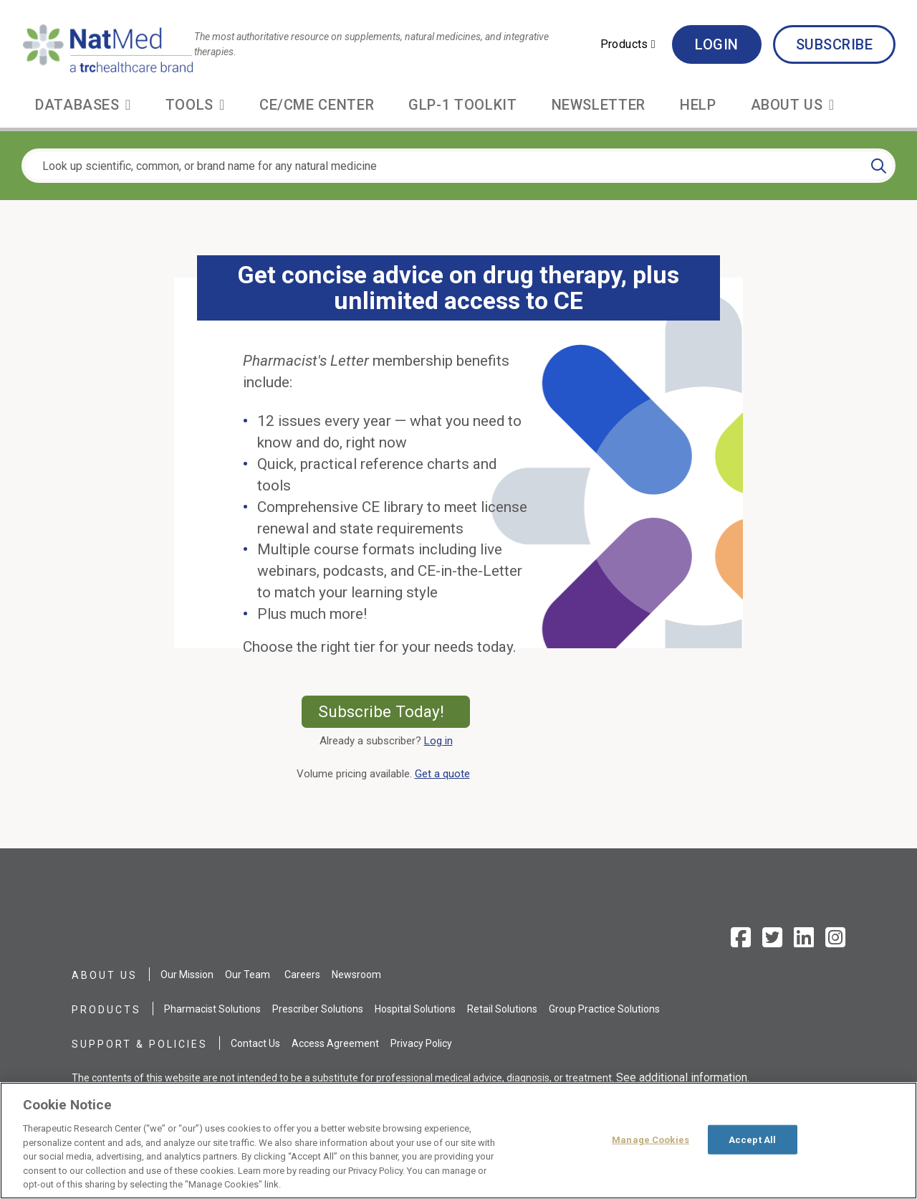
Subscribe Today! (394, 711)
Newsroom (356, 974)
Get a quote (445, 773)
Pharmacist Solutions (212, 1009)
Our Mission (186, 974)
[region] (458, 1140)
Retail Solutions (502, 1009)
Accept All (752, 1139)
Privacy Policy (421, 1043)
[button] (628, 44)
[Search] (879, 165)
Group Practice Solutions (604, 1009)
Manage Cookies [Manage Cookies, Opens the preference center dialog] (650, 1139)
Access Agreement (335, 1043)
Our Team (247, 974)
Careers (302, 974)
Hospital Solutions (415, 1009)
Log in (438, 740)
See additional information (681, 1077)
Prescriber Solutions (317, 1009)
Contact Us (255, 1043)
